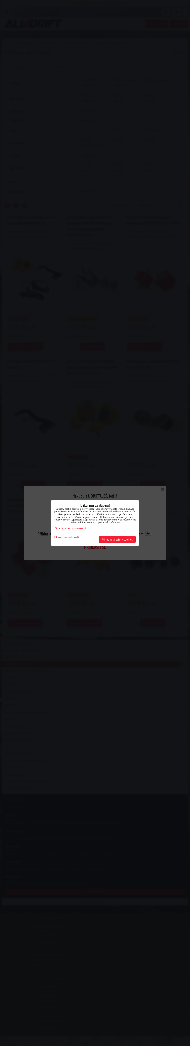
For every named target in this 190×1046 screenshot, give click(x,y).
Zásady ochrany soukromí (70, 528)
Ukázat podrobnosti (66, 537)
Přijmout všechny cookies (117, 539)
